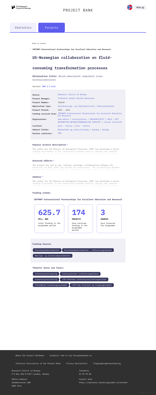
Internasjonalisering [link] (46, 274)
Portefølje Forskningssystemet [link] (51, 285)
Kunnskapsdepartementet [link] (47, 250)
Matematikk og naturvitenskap (73, 129)
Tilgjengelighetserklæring (107, 363)
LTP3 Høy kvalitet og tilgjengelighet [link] (92, 285)
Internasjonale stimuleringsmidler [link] (80, 274)
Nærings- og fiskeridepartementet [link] (52, 255)
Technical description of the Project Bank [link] (38, 363)
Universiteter (79, 119)
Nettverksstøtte (106, 106)
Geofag (95, 129)
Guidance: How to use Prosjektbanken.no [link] (71, 355)
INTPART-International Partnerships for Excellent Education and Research (90, 114)
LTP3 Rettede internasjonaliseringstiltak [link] (84, 279)
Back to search (39, 43)
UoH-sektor (63, 119)
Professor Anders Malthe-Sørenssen (76, 98)
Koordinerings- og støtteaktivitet (76, 106)
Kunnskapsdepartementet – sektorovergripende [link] (88, 250)
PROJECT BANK (78, 10)
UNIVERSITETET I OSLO (101, 119)
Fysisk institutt (113, 122)
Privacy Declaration (76, 363)
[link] (129, 7)
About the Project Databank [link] (30, 355)
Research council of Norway (72, 94)
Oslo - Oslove (65, 126)
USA (59, 133)
